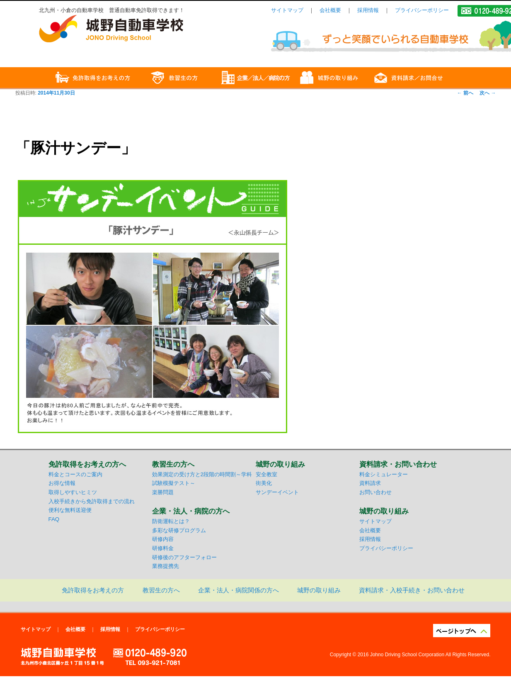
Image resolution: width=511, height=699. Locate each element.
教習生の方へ (161, 590)
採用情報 (368, 10)
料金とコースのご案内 (75, 474)
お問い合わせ (375, 492)
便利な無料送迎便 (70, 510)
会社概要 (330, 10)
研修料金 (163, 548)
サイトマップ (287, 10)
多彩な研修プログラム (179, 530)
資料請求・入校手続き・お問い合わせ (412, 590)
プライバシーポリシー (422, 10)
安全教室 (266, 474)
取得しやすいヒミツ (72, 492)
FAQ (54, 519)
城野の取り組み (319, 590)
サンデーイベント (277, 492)
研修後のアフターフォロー (184, 557)
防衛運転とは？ (171, 521)
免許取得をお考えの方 (93, 590)
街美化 (264, 483)
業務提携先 (165, 566)
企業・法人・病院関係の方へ (238, 590)
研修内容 (163, 539)
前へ (465, 93)
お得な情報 (61, 483)
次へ (488, 93)
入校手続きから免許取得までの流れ (91, 501)
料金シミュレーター (383, 474)
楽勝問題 (163, 492)
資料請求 (370, 483)
